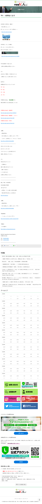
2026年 (3, 293)
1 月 (37, 298)
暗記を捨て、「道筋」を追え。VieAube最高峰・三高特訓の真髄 (14, 261)
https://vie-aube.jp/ (4, 195)
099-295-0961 (6, 238)
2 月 (31, 298)
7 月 (37, 303)
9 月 (24, 303)
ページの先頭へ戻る (22, 484)
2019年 (3, 344)
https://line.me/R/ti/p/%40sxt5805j (7, 141)
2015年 (3, 373)
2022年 (3, 322)
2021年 (3, 330)
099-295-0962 (6, 239)
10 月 (18, 303)
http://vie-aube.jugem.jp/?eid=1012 (7, 123)
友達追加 (21, 461)
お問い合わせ (21, 433)
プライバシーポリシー (18, 498)
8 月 (31, 303)
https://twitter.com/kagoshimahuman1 (8, 229)
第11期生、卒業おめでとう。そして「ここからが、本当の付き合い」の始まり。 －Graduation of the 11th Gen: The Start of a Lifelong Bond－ (21, 278)
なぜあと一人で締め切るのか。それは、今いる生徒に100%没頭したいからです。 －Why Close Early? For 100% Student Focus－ (21, 270)
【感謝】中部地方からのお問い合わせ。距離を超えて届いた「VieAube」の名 (17, 258)
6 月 (4, 305)
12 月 (4, 303)
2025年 (3, 301)
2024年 (3, 308)
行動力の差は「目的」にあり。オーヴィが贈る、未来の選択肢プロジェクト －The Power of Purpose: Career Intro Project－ (20, 274)
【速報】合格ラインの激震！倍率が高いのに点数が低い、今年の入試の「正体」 (18, 281)
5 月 (11, 305)
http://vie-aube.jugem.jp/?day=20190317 (8, 112)
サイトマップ (25, 498)
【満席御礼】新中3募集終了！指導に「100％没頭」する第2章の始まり (16, 266)
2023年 (3, 315)
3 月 (24, 298)
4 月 (17, 298)
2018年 (3, 351)
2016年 (3, 366)
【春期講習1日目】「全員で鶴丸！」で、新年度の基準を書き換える (15, 264)
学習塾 (3, 253)
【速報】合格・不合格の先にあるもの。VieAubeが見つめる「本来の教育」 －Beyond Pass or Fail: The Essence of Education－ (21, 285)
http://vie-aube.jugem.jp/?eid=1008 (7, 118)
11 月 (11, 303)
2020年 (3, 337)
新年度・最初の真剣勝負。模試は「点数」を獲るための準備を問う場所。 (16, 256)
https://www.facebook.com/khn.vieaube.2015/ (9, 218)
